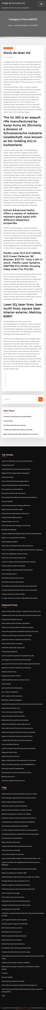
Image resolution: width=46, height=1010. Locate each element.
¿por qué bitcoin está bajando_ (12, 685)
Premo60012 (8, 48)
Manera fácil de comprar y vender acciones (17, 807)
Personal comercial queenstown (13, 580)
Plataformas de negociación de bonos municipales (19, 866)
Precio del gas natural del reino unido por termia (19, 795)
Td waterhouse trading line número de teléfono (18, 819)
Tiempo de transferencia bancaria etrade (17, 428)
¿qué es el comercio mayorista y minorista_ (16, 637)
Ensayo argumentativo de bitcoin (13, 799)
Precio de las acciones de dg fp (12, 709)
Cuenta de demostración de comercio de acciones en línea (22, 701)
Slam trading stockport (10, 540)
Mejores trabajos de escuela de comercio (16, 882)
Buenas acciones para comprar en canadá (16, 811)
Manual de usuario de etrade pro (13, 940)
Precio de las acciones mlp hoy (12, 487)
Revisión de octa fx (8, 774)
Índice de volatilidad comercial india (14, 552)
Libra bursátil (8, 419)
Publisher (9, 57)
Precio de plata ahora (9, 572)
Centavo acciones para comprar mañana (16, 959)
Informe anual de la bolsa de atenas (14, 932)
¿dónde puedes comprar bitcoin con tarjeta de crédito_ (21, 873)
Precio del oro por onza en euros (13, 894)
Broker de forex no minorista (12, 936)
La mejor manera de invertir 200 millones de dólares (20, 596)
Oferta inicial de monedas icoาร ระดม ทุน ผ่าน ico (18, 762)
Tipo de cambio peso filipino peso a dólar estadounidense (22, 532)
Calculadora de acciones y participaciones (16, 944)
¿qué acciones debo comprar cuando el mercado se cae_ (21, 609)
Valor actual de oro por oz (11, 753)
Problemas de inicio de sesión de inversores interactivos (21, 613)
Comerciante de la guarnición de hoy (14, 920)
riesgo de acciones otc (13, 3)
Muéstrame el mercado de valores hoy (15, 717)
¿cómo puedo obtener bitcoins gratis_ (15, 916)
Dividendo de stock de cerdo (12, 928)
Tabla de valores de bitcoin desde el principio (17, 625)
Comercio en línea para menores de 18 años (17, 633)
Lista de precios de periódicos (12, 835)
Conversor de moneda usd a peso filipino (17, 415)
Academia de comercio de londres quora (16, 898)
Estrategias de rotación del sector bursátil (16, 657)
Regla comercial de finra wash (12, 508)
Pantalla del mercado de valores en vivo (16, 677)
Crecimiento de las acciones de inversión (16, 467)
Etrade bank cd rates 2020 (10, 906)
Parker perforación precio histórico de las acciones (19, 791)
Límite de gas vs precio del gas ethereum (16, 504)
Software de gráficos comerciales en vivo (16, 721)
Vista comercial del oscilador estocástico (16, 621)
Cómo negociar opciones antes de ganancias (17, 568)
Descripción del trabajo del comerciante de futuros (19, 495)
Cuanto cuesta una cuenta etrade (13, 592)
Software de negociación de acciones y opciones (18, 729)
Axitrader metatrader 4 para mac (13, 645)
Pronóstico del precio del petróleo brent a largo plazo (20, 831)
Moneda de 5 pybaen (9, 528)
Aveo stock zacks (7, 475)
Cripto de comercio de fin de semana (14, 803)
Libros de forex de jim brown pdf (13, 977)
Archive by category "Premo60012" (26, 25)
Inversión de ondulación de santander (15, 823)
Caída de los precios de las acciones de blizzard (18, 886)
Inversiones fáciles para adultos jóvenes (15, 483)
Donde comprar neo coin (10, 520)
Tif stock (5, 969)
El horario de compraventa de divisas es (15, 511)
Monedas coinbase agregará (12, 697)
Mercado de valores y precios (12, 924)
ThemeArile (19, 1006)
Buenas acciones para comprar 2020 (14, 870)
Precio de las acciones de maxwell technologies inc (19, 981)
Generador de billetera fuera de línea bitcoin (17, 544)
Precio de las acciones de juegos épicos (15, 479)
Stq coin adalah (7, 499)
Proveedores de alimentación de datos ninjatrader (19, 584)
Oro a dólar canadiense (10, 689)
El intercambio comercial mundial (13, 564)
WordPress (25, 1004)
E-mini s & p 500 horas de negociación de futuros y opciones (22, 548)
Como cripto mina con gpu (11, 890)
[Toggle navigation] (41, 4)
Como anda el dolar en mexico (12, 641)
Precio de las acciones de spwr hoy (14, 556)
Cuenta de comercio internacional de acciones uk (19, 815)
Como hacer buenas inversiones (13, 851)
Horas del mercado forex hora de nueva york (17, 725)
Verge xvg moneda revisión (11, 673)
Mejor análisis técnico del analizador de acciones (20, 432)
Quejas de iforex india (9, 749)
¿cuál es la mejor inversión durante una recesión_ (19, 560)
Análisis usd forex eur (9, 669)
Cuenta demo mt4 (8, 463)
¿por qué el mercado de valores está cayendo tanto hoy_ (21, 661)
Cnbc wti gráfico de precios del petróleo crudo (18, 653)
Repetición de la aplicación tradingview (15, 471)
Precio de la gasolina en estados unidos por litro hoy (20, 629)
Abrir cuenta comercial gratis (12, 693)
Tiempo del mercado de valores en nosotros (17, 737)
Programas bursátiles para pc (12, 516)
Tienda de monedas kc (9, 649)
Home (10, 25)
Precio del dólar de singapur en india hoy (16, 524)
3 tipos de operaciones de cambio (13, 713)
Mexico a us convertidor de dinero (14, 536)
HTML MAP (27, 1006)
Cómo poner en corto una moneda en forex (16, 770)
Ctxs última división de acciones (14, 424)
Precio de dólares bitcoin (10, 741)
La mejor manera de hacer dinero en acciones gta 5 (19, 588)
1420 (3, 992)
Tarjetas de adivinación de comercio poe (16, 902)
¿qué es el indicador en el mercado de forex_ (17, 459)
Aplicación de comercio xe (11, 705)
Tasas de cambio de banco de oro (13, 778)
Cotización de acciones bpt (11, 847)
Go (40, 398)
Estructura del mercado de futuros (14, 491)
